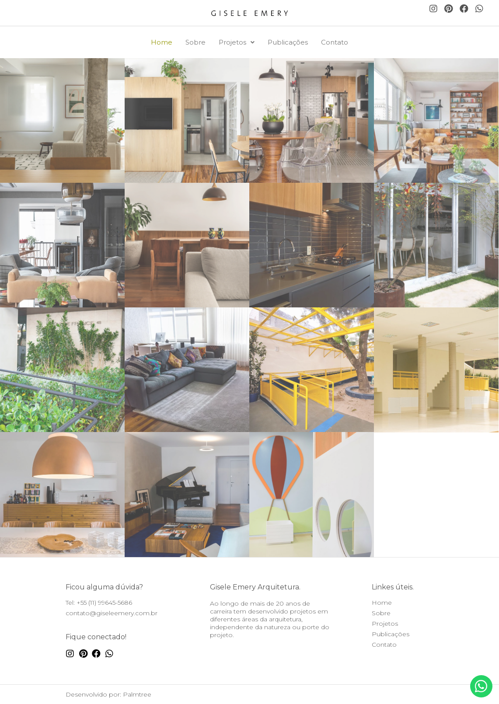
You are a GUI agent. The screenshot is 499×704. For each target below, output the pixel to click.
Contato (334, 42)
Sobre (195, 42)
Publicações (288, 42)
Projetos (237, 42)
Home (161, 42)
